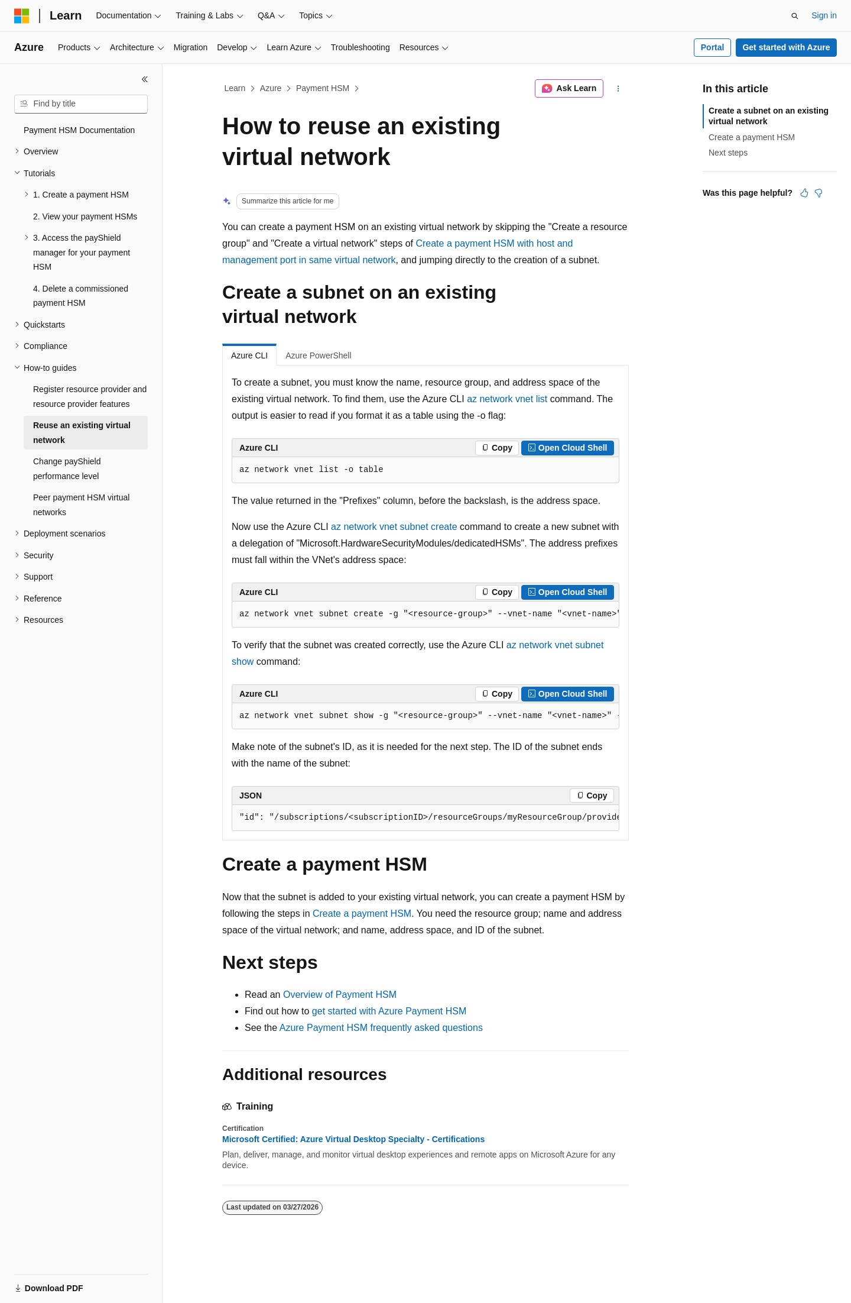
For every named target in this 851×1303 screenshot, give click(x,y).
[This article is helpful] (804, 193)
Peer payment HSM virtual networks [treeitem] (81, 505)
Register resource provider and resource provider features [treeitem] (90, 396)
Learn (235, 88)
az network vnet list (507, 399)
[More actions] (618, 88)
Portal (713, 47)
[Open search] (795, 16)
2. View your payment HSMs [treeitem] (85, 216)
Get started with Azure (786, 47)
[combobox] (81, 104)
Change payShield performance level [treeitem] (66, 469)
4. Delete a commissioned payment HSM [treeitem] (80, 296)
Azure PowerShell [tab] (318, 355)
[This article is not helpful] (818, 193)
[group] (425, 615)
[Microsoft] (22, 16)
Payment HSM (322, 88)
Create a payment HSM (362, 913)
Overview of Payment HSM (340, 995)
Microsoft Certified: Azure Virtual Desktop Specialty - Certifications (353, 1139)
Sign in (824, 15)
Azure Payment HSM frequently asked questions (381, 1028)
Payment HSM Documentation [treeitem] (79, 130)
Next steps (728, 152)
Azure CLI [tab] (249, 355)
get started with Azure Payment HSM (389, 1011)
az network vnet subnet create (394, 527)
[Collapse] (144, 79)
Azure (271, 88)
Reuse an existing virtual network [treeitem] (82, 433)
